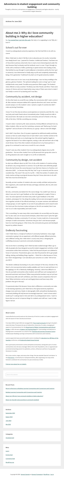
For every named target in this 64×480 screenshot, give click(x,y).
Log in (7, 451)
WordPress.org (10, 462)
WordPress (46, 474)
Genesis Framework (37, 474)
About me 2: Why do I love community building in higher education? (29, 34)
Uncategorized (10, 438)
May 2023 (8, 424)
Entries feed (9, 455)
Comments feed (10, 458)
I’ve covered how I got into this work (19, 40)
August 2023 (9, 417)
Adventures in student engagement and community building (32, 5)
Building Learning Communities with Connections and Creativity (24, 392)
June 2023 (8, 420)
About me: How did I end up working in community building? (22, 400)
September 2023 (10, 413)
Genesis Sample (25, 474)
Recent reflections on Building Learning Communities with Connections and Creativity (30, 388)
